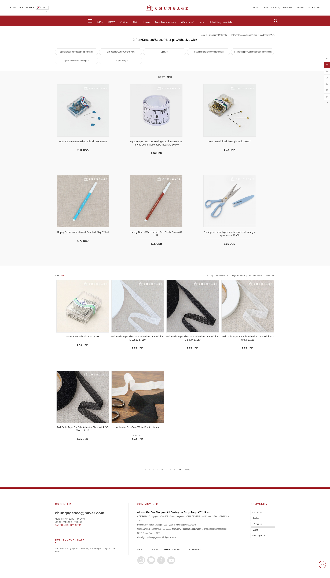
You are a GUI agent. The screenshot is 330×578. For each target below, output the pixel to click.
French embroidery (165, 22)
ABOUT (12, 7)
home (203, 35)
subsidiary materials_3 (218, 35)
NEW (100, 22)
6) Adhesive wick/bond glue (76, 60)
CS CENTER (313, 7)
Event (255, 530)
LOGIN (256, 7)
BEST (111, 22)
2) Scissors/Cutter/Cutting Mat (120, 51)
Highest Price (238, 275)
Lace (201, 22)
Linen (146, 22)
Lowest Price (222, 275)
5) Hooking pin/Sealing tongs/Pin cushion (253, 51)
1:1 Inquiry (257, 524)
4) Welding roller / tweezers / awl (208, 51)
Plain (135, 22)
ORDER (300, 7)
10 (179, 469)
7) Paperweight (120, 60)
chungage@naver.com (186, 525)
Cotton (124, 22)
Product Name (255, 275)
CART (274, 7)
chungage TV (258, 535)
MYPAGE (287, 7)
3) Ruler (164, 51)
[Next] (187, 469)
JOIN (265, 7)
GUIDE (154, 549)
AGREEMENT (195, 549)
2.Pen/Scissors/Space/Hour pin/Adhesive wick (253, 35)
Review (255, 518)
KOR (40, 7)
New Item (270, 275)
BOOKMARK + (27, 7)
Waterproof (187, 22)
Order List (257, 512)
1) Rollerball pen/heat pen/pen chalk (76, 51)
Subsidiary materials (220, 22)
